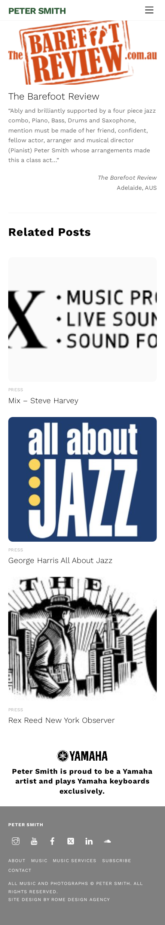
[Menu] (149, 10)
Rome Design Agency (80, 899)
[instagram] (15, 840)
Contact (19, 870)
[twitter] (70, 840)
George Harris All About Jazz (60, 560)
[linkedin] (89, 840)
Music (39, 860)
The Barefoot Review (54, 96)
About (16, 860)
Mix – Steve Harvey (43, 400)
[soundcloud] (107, 840)
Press (15, 389)
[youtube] (34, 840)
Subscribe (116, 860)
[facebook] (52, 840)
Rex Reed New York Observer (61, 720)
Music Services (75, 860)
